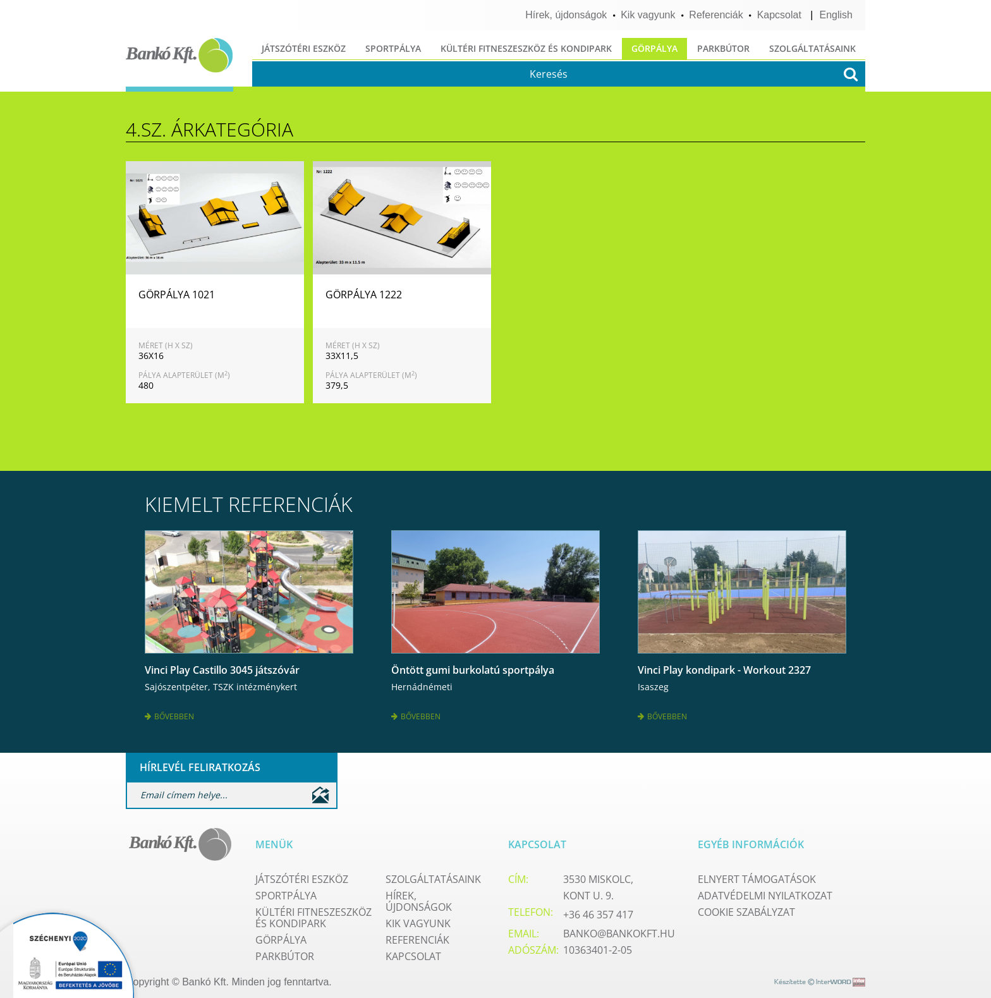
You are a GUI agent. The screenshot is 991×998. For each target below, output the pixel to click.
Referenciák (716, 14)
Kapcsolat (779, 14)
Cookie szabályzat (746, 908)
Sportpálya (393, 48)
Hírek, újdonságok (566, 14)
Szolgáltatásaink (812, 48)
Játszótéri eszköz (304, 48)
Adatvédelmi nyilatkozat (765, 891)
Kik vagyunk (648, 14)
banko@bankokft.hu (619, 929)
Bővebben (169, 714)
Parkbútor (723, 48)
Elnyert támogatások (757, 875)
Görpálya (654, 48)
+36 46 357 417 (598, 910)
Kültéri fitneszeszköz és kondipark (526, 48)
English (836, 14)
